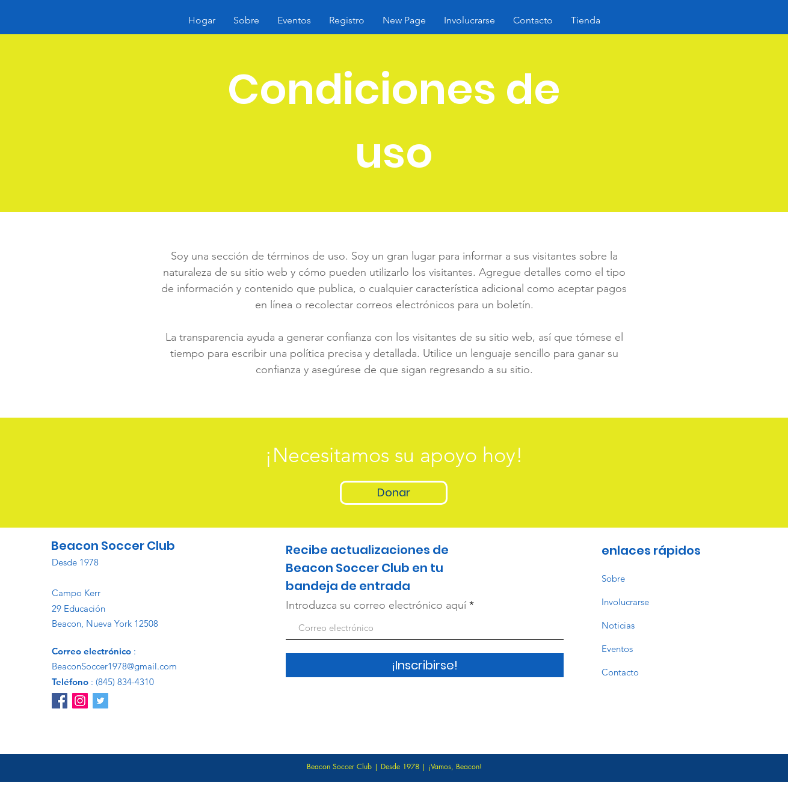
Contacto (620, 672)
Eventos (617, 648)
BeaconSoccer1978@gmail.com (114, 666)
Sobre (613, 578)
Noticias (618, 625)
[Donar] (394, 493)
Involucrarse (625, 602)
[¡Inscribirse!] (425, 665)
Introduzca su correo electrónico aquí (376, 605)
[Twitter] (100, 700)
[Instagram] (80, 700)
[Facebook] (59, 700)
